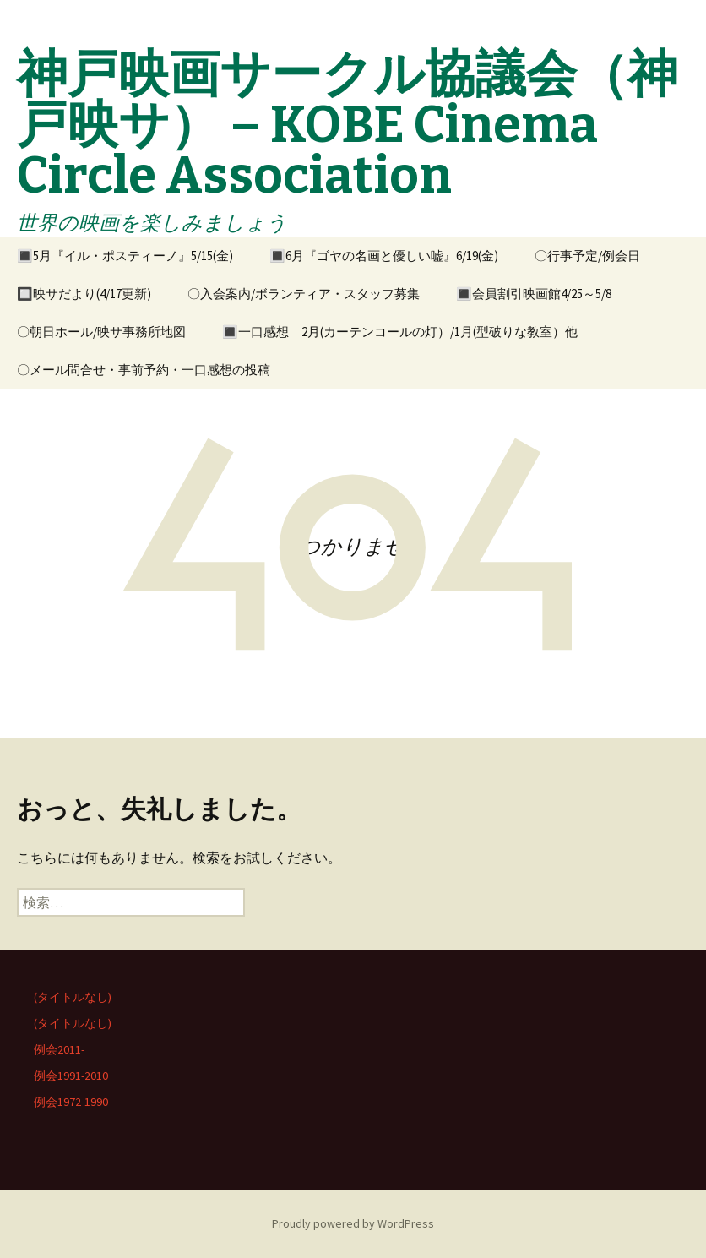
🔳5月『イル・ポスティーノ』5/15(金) (125, 256)
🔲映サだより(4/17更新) (84, 294)
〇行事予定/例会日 (587, 256)
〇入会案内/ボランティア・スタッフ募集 (303, 294)
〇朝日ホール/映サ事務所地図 (101, 332)
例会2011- (59, 1049)
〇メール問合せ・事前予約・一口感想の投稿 (143, 370)
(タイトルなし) (72, 997)
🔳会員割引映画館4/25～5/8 (533, 294)
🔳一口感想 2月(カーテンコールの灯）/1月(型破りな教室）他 (400, 332)
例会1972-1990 (71, 1101)
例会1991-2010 (71, 1075)
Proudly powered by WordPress (353, 1223)
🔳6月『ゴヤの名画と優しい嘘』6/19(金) (383, 256)
